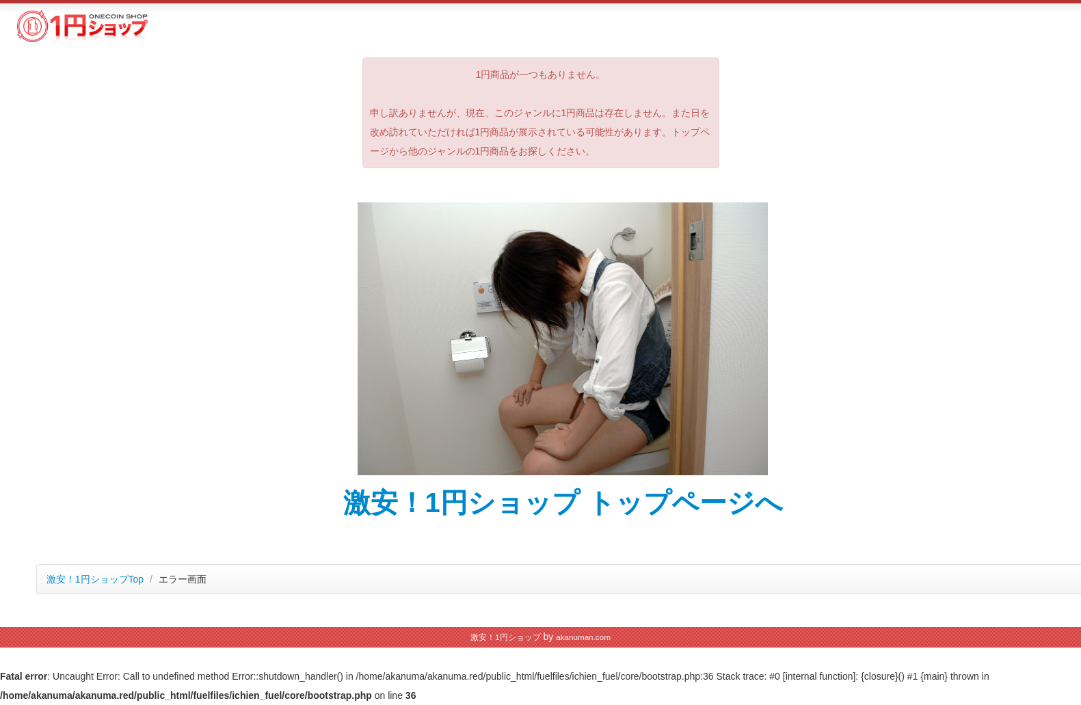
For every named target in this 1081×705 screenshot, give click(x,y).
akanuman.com (583, 637)
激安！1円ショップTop (95, 579)
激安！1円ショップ (505, 637)
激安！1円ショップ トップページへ (563, 503)
